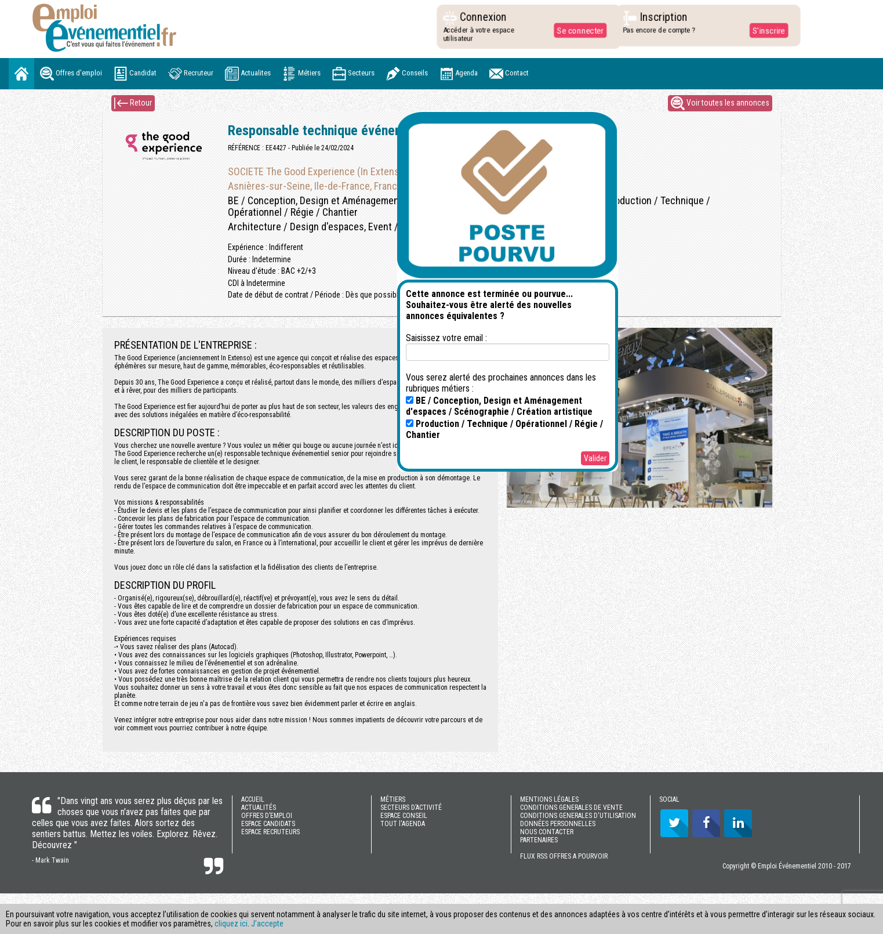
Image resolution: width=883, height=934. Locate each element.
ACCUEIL (252, 799)
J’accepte (267, 923)
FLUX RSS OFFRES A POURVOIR (564, 856)
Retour (133, 103)
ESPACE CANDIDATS (268, 824)
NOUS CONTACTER (546, 832)
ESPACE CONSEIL (403, 816)
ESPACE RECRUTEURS (270, 832)
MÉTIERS (392, 799)
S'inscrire (765, 30)
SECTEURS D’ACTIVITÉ (411, 807)
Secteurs (353, 74)
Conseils (407, 74)
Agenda (458, 74)
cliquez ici (231, 923)
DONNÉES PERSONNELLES (557, 824)
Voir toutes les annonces (720, 103)
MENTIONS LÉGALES (549, 799)
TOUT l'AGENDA (402, 824)
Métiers (301, 74)
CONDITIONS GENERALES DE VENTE (571, 807)
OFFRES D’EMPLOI (266, 816)
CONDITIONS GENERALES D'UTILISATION (578, 816)
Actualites (248, 74)
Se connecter (577, 30)
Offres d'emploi (71, 74)
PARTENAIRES (539, 840)
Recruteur (190, 74)
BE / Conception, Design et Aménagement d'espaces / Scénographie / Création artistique (499, 406)
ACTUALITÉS (258, 807)
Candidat (135, 74)
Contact (509, 74)
